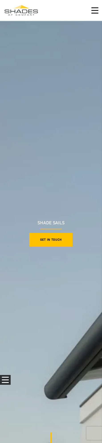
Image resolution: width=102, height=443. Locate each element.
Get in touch (51, 239)
